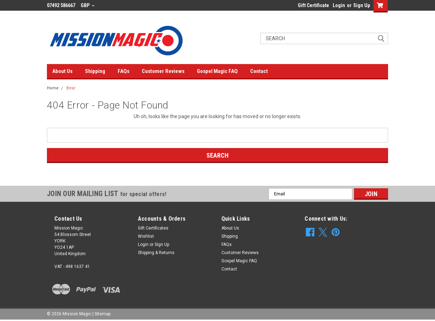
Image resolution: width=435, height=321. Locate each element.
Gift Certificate (313, 5)
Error (70, 88)
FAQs (123, 71)
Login (339, 5)
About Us (62, 71)
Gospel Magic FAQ (217, 71)
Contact (259, 71)
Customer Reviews (163, 71)
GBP (88, 5)
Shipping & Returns (156, 252)
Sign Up (361, 5)
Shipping (95, 71)
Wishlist (146, 236)
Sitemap (103, 313)
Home (53, 88)
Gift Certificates (153, 228)
